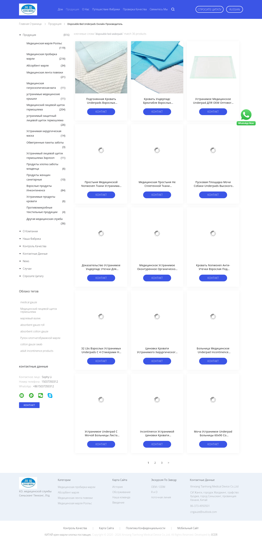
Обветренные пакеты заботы (45, 145)
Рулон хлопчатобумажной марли (40, 338)
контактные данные (35, 253)
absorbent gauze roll (32, 325)
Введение (118, 502)
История (117, 487)
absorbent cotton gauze (34, 331)
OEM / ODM (158, 487)
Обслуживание (121, 492)
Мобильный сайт (188, 528)
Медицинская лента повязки (45, 75)
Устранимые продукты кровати (45, 199)
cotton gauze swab (31, 344)
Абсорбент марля (45, 65)
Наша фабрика (32, 238)
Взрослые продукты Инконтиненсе (45, 188)
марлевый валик (30, 318)
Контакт (101, 111)
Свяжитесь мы (159, 9)
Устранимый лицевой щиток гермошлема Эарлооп (45, 156)
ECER (214, 534)
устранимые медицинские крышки (45, 96)
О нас (85, 9)
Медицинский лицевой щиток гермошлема (45, 107)
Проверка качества (135, 9)
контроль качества (34, 246)
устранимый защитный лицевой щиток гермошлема (45, 120)
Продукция (72, 9)
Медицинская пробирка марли (45, 56)
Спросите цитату (210, 9)
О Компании (30, 231)
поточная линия (161, 497)
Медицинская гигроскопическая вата (45, 85)
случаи (27, 268)
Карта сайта (106, 528)
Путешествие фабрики (106, 9)
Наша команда (121, 497)
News (26, 261)
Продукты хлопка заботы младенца (45, 166)
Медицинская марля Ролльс (45, 45)
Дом (60, 9)
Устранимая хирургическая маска (45, 133)
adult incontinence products (36, 351)
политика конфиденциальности (145, 528)
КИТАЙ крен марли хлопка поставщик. (68, 534)
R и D (154, 492)
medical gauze (28, 302)
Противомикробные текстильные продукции (45, 210)
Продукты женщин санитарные (45, 177)
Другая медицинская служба (45, 221)
